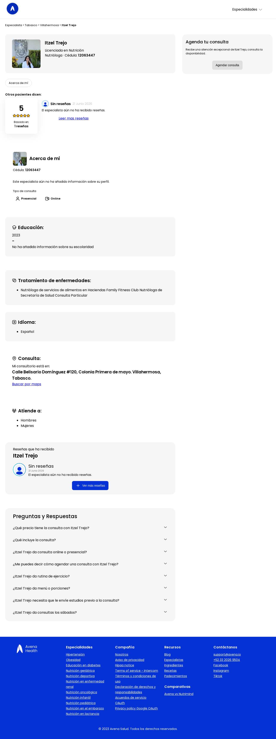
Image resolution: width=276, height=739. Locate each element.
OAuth (120, 703)
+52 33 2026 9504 (226, 660)
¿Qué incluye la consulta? (90, 540)
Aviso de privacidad (129, 660)
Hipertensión (75, 654)
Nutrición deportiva (80, 676)
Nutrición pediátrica (81, 703)
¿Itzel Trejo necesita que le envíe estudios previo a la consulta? (90, 600)
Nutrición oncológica (81, 692)
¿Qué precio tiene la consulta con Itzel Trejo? (90, 527)
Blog (167, 654)
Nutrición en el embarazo (85, 708)
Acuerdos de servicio (130, 697)
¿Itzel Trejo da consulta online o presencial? (90, 552)
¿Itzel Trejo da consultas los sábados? (90, 612)
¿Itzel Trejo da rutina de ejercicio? (90, 576)
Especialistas (173, 660)
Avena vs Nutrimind (178, 694)
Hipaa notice (124, 665)
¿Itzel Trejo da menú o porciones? (90, 588)
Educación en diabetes (83, 665)
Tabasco (31, 25)
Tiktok (217, 676)
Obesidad (73, 660)
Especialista (13, 25)
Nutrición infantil (78, 697)
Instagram (221, 670)
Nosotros (121, 654)
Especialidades (247, 9)
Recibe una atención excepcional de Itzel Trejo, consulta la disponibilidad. (224, 51)
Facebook (220, 665)
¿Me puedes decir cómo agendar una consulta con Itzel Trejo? (90, 564)
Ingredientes (173, 665)
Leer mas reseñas (74, 118)
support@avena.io (227, 654)
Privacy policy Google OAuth (136, 708)
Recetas (170, 670)
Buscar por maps (26, 384)
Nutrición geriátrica (80, 670)
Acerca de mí (18, 83)
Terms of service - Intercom (136, 670)
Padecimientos (175, 676)
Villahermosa (49, 25)
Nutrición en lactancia (82, 714)
